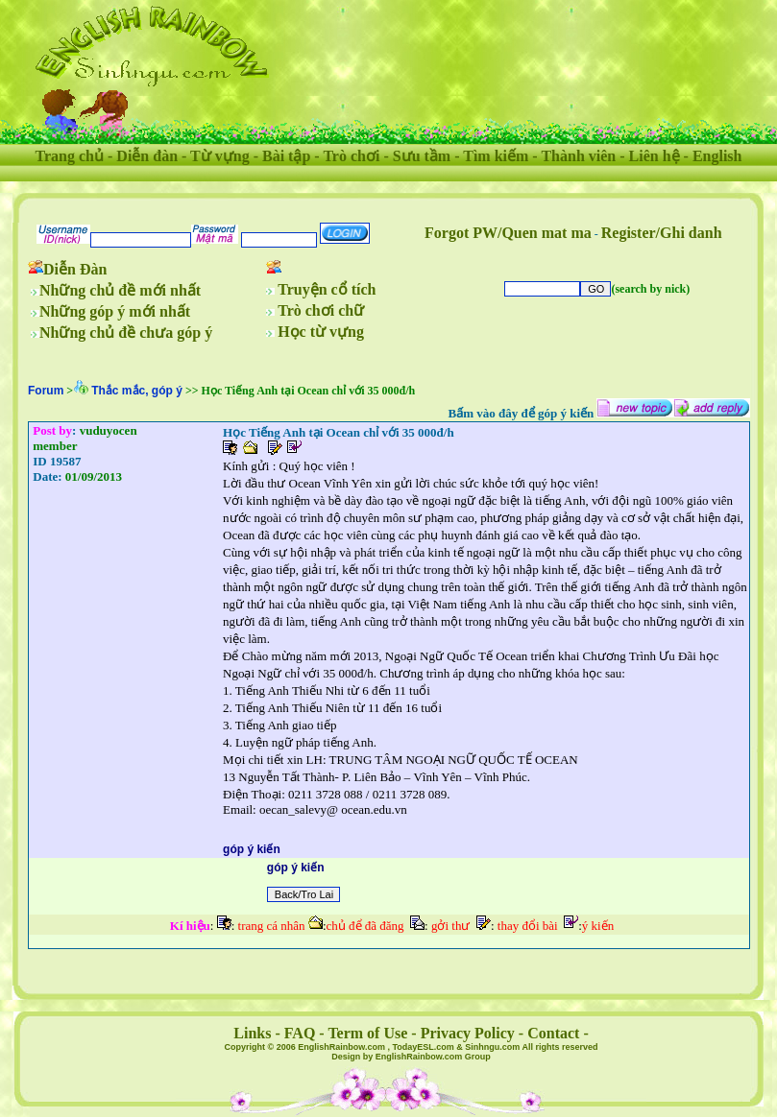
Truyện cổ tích (327, 289)
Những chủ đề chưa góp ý (125, 332)
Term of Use (367, 1033)
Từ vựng (220, 156)
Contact (553, 1033)
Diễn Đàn (75, 269)
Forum (45, 390)
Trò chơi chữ (321, 310)
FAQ (300, 1033)
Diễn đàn (147, 156)
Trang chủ (70, 156)
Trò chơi (351, 156)
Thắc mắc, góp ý (136, 390)
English (717, 156)
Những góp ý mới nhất (114, 311)
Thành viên (578, 156)
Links (252, 1033)
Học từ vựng (321, 331)
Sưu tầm (421, 156)
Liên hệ (654, 156)
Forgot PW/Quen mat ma (508, 233)
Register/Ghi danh (661, 233)
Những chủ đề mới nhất (120, 290)
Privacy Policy (468, 1033)
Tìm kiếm (495, 156)
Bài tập (286, 156)
